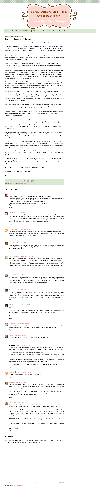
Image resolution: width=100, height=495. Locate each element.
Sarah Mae (12, 323)
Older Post (61, 482)
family (18, 183)
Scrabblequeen (13, 229)
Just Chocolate (35, 31)
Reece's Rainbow (33, 150)
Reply (10, 207)
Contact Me (57, 31)
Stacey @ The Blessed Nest (16, 256)
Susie (10, 335)
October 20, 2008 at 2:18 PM (23, 305)
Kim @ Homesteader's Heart (16, 194)
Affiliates (66, 31)
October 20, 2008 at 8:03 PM (24, 372)
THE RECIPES (24, 31)
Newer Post (8, 482)
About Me (14, 31)
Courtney (11, 212)
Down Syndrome (12, 183)
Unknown (12, 180)
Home (7, 31)
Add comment (9, 436)
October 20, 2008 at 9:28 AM (24, 229)
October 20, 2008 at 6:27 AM (21, 212)
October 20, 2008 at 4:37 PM (23, 345)
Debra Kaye (12, 305)
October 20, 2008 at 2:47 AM (32, 194)
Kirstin (11, 382)
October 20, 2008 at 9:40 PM (20, 382)
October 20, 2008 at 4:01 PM (22, 323)
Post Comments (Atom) (17, 485)
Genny (10, 242)
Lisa (10, 274)
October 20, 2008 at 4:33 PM (19, 335)
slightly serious (23, 183)
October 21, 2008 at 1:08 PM (19, 402)
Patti (10, 402)
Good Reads (46, 31)
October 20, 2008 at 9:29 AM (20, 242)
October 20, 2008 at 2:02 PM (21, 289)
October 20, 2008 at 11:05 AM (19, 274)
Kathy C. (11, 289)
